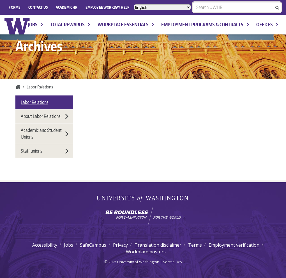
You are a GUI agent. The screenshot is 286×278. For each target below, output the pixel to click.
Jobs (35, 24)
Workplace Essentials (126, 24)
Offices (267, 24)
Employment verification (234, 245)
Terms (195, 245)
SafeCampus (93, 245)
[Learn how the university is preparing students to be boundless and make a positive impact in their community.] (143, 216)
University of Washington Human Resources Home (17, 26)
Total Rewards (70, 24)
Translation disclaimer (158, 245)
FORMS (14, 7)
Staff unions (44, 150)
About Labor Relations (44, 116)
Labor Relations (40, 87)
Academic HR (67, 7)
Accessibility (44, 245)
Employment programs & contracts (205, 24)
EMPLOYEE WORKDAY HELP (107, 7)
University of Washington (143, 199)
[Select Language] (162, 7)
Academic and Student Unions (44, 133)
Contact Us (38, 7)
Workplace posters (146, 252)
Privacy (120, 245)
